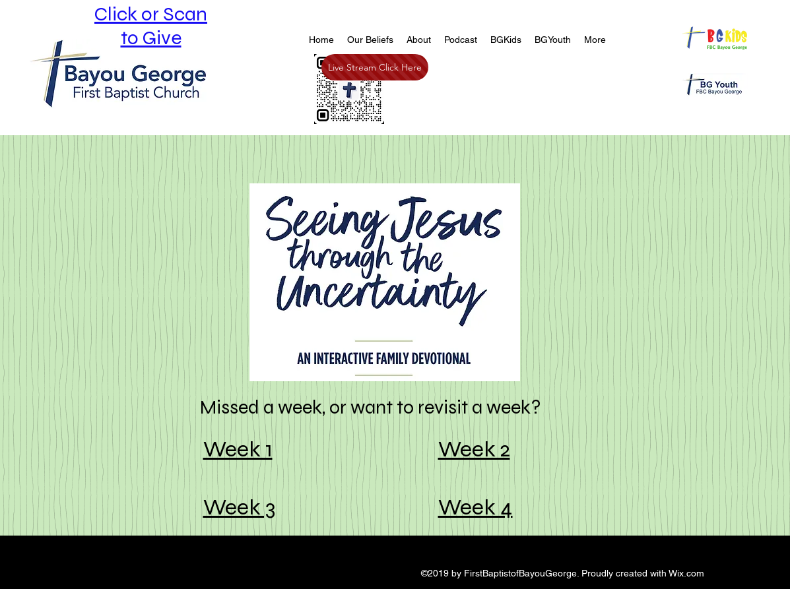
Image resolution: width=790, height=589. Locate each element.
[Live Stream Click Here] (374, 67)
